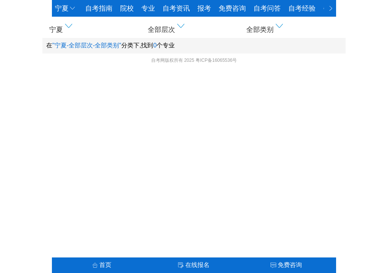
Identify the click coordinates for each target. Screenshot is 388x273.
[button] (95, 27)
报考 (204, 8)
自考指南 (99, 8)
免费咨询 (232, 8)
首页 (101, 265)
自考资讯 (176, 8)
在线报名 (194, 265)
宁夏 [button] (65, 8)
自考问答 (267, 8)
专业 (148, 8)
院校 (127, 8)
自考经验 (302, 8)
